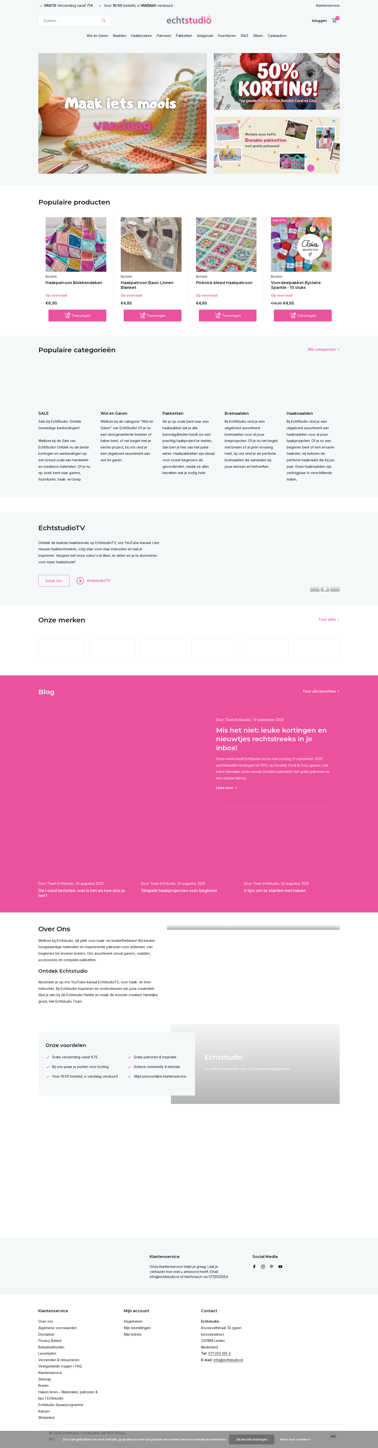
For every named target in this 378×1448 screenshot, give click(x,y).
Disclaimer (46, 1334)
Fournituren (227, 36)
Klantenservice (328, 5)
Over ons (45, 1321)
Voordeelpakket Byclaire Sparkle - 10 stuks (296, 285)
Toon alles (327, 619)
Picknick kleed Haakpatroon (224, 282)
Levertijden (47, 1353)
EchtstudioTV (93, 581)
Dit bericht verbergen (251, 1439)
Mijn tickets (133, 1334)
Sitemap (44, 1379)
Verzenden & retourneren (58, 1360)
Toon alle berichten (319, 691)
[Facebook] (254, 1267)
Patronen (164, 36)
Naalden (119, 36)
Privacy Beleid (49, 1341)
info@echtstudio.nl (228, 1360)
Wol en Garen (97, 36)
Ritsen (258, 36)
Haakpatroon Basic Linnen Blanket (147, 285)
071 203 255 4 (219, 1353)
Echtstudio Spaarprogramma (60, 1405)
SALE (245, 36)
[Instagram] (263, 1267)
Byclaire (51, 276)
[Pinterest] (272, 1267)
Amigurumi (205, 36)
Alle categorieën (322, 349)
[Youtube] (280, 1267)
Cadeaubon (277, 36)
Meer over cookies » (295, 1439)
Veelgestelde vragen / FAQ (60, 1366)
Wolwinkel (46, 1417)
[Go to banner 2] (277, 81)
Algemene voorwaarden (57, 1328)
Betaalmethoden (51, 1347)
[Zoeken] (74, 20)
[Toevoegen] (77, 315)
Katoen (44, 1411)
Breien (43, 1385)
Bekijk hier (54, 581)
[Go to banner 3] (277, 145)
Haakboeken (141, 36)
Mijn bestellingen (137, 1328)
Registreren (133, 1321)
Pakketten (184, 36)
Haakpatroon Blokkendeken (74, 282)
